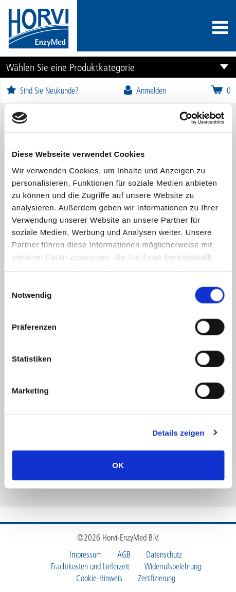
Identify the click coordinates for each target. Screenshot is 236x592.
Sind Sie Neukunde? (42, 90)
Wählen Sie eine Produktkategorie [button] (70, 67)
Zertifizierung (156, 578)
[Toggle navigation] (220, 29)
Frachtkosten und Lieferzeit (90, 566)
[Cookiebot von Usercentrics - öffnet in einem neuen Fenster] (179, 117)
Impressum (85, 554)
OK (118, 465)
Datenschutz (164, 554)
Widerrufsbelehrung (172, 566)
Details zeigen (178, 432)
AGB (124, 554)
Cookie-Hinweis (99, 578)
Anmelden (144, 90)
